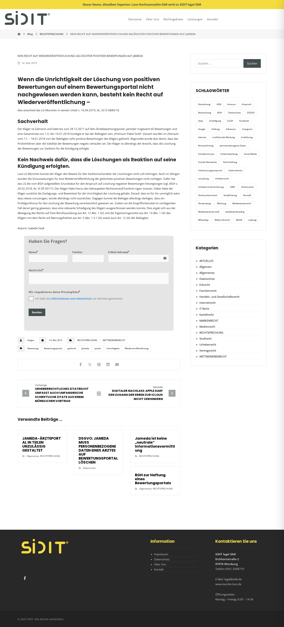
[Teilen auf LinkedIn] (108, 364)
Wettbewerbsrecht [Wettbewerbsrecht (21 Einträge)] (241, 203)
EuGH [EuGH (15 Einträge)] (230, 120)
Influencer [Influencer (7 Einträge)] (231, 129)
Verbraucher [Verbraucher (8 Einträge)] (247, 186)
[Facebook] (24, 578)
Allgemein (205, 267)
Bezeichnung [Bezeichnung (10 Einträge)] (204, 112)
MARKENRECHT (208, 320)
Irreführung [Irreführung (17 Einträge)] (247, 137)
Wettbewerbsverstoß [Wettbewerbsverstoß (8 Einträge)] (208, 211)
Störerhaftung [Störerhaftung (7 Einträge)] (230, 162)
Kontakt (159, 569)
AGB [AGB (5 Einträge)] (219, 104)
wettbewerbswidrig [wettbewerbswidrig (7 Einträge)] (235, 211)
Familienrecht (207, 290)
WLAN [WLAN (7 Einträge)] (239, 219)
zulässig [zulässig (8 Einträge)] (252, 219)
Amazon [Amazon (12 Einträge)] (231, 104)
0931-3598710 (234, 569)
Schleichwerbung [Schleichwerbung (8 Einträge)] (229, 153)
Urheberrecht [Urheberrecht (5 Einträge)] (222, 178)
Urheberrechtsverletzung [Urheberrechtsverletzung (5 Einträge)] (211, 186)
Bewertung (33, 348)
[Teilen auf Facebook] (80, 364)
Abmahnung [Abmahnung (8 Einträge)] (204, 104)
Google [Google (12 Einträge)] (201, 129)
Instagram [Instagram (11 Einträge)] (247, 129)
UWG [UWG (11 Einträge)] (232, 186)
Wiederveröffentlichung (137, 348)
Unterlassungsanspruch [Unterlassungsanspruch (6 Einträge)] (210, 170)
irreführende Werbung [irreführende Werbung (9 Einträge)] (223, 137)
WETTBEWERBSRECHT (114, 340)
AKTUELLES (206, 261)
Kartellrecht (206, 314)
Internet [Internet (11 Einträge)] (202, 137)
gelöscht (72, 348)
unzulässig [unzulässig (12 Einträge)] (203, 178)
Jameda (85, 348)
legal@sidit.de (233, 579)
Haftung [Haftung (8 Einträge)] (216, 129)
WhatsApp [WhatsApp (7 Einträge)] (203, 219)
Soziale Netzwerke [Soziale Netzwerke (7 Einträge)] (207, 162)
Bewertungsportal (53, 348)
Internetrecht (207, 302)
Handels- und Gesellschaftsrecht (219, 296)
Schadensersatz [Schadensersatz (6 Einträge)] (206, 153)
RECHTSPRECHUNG (87, 340)
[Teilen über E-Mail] (117, 364)
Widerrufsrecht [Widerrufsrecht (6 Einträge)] (222, 219)
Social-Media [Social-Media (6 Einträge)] (250, 153)
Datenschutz (89, 468)
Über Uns (160, 564)
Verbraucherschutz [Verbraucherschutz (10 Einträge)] (207, 195)
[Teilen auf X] (89, 364)
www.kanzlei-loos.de (228, 584)
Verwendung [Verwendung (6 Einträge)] (204, 203)
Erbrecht (204, 284)
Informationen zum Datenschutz (71, 298)
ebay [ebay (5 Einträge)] (200, 120)
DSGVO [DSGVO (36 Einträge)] (250, 112)
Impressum (161, 554)
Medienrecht (207, 326)
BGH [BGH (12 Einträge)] (219, 112)
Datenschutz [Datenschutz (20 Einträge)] (234, 112)
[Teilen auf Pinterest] (99, 364)
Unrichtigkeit (112, 348)
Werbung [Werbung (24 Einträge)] (221, 203)
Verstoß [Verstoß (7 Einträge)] (247, 195)
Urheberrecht (207, 344)
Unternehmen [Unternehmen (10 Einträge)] (235, 170)
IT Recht (204, 308)
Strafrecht (205, 338)
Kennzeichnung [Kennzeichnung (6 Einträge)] (206, 145)
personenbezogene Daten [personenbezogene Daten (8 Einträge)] (233, 145)
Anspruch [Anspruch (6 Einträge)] (246, 104)
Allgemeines (33, 456)
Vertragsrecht (207, 350)
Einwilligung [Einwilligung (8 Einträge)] (215, 120)
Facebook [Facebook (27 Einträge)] (244, 120)
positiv (98, 348)
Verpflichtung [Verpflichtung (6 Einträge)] (230, 195)
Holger (30, 340)
